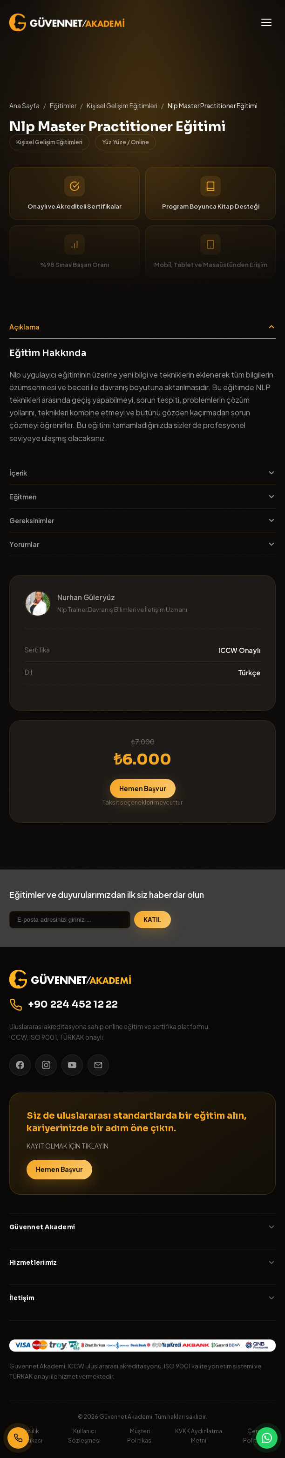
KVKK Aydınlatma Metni (198, 1435)
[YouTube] (72, 1065)
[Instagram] (46, 1065)
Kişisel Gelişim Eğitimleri (122, 106)
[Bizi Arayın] (18, 1438)
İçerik (142, 473)
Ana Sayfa (24, 106)
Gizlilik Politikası (29, 1435)
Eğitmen (142, 496)
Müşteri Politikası (140, 1435)
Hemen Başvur (142, 788)
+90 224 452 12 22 (63, 1004)
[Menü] (266, 22)
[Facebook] (20, 1065)
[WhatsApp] (267, 1438)
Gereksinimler (142, 520)
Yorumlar (142, 544)
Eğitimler (63, 106)
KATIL (152, 920)
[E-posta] (98, 1065)
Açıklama (142, 326)
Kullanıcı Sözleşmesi (84, 1435)
